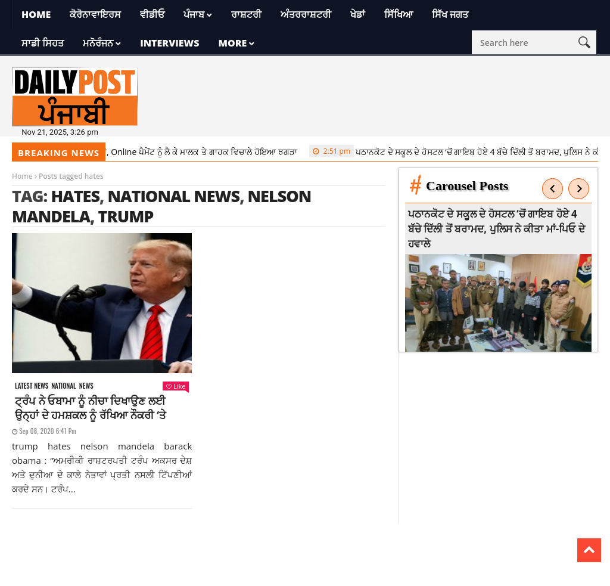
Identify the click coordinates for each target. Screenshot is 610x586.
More (232, 42)
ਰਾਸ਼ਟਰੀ (246, 14)
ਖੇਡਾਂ (357, 14)
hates (75, 196)
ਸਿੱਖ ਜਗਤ (450, 14)
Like (175, 386)
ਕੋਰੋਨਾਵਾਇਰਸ (95, 14)
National (63, 386)
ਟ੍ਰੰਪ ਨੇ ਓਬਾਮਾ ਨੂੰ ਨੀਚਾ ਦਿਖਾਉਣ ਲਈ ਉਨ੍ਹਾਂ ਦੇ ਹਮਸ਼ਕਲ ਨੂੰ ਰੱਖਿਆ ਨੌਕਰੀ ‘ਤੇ (90, 407)
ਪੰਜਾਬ (193, 14)
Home (36, 14)
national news (173, 196)
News (86, 386)
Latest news (31, 386)
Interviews (169, 42)
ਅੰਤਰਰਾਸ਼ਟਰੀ (306, 14)
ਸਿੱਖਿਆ (398, 14)
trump (126, 216)
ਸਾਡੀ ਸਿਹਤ (42, 42)
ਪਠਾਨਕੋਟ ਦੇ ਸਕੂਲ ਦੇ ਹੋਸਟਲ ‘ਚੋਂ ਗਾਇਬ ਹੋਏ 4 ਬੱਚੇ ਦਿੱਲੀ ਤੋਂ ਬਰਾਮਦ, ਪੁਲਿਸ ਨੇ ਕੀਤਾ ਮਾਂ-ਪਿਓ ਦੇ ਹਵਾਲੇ (497, 228)
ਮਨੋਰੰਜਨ (98, 42)
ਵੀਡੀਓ (152, 14)
